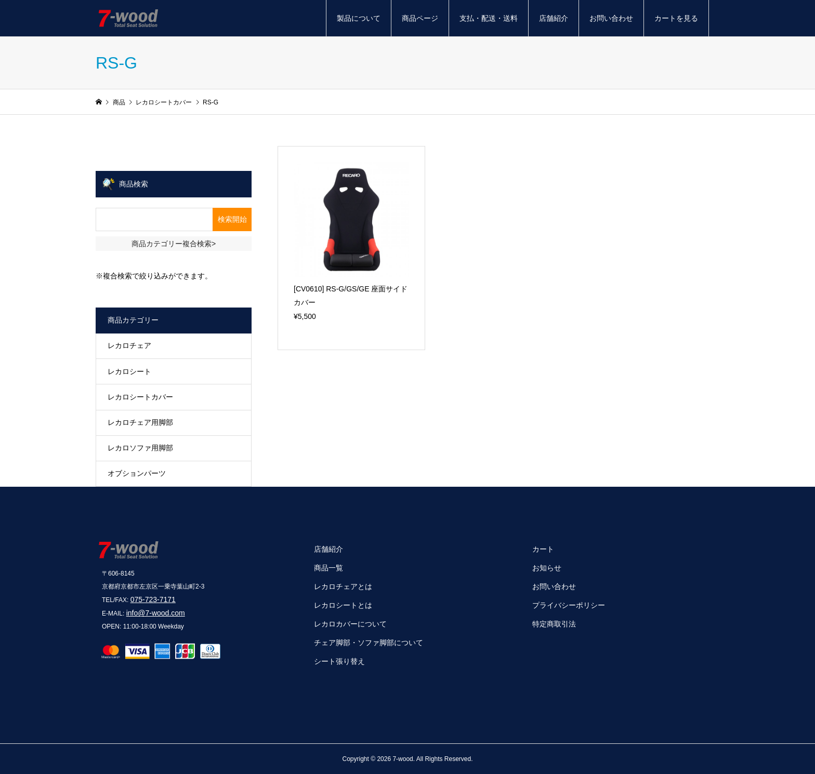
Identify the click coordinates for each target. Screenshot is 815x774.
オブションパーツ (137, 473)
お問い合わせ (611, 18)
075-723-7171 (153, 599)
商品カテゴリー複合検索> (174, 243)
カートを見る (676, 18)
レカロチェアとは (343, 586)
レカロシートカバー (140, 397)
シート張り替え (339, 661)
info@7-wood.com (155, 613)
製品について (358, 18)
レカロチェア (129, 345)
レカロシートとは (343, 605)
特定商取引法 (554, 624)
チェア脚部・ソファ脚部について (368, 642)
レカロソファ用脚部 (140, 448)
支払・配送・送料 (488, 18)
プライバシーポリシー (568, 605)
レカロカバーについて (350, 624)
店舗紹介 (553, 18)
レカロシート (129, 371)
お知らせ (546, 568)
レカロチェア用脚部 (140, 422)
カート (543, 549)
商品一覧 (328, 568)
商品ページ (420, 18)
